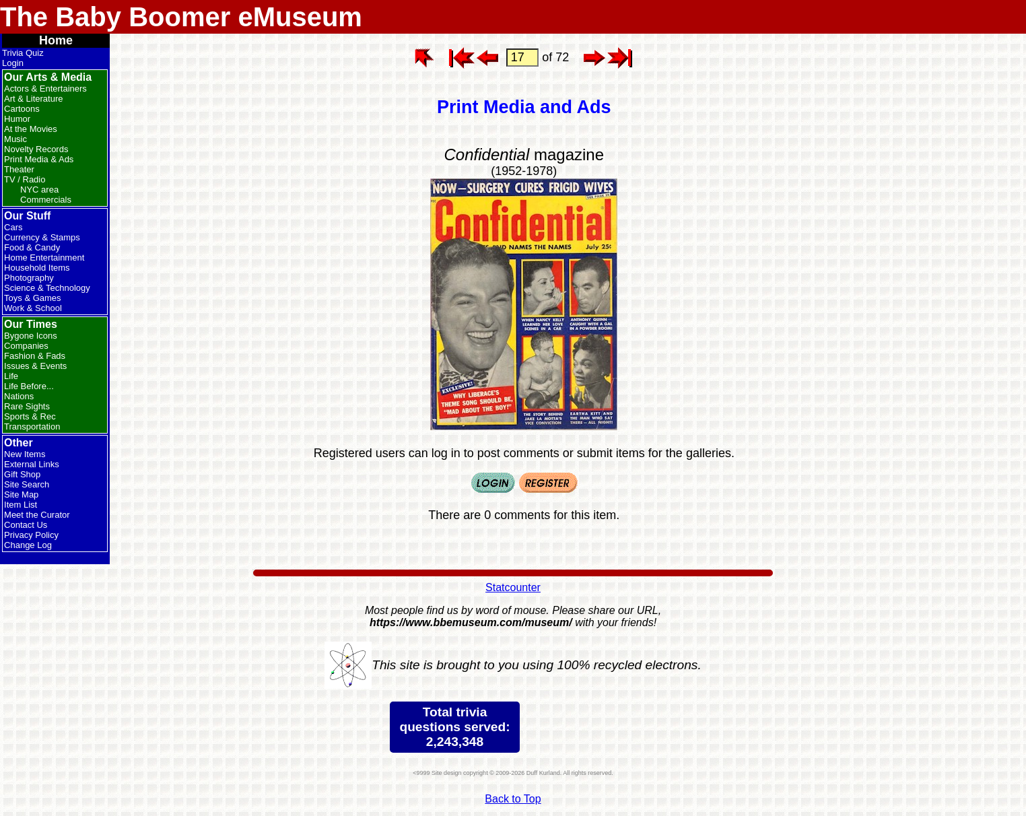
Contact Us (25, 525)
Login (13, 63)
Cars (13, 227)
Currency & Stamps (42, 237)
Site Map (21, 494)
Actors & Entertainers (45, 88)
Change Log (28, 545)
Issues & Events (35, 366)
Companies (26, 346)
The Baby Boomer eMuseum (181, 17)
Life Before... (29, 386)
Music (15, 139)
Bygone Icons (30, 336)
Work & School (33, 308)
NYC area (39, 189)
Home (56, 40)
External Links (31, 464)
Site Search (26, 484)
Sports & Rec (30, 416)
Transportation (32, 426)
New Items (24, 454)
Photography (29, 278)
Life (11, 376)
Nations (19, 396)
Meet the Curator (37, 515)
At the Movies (30, 129)
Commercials (45, 200)
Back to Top (513, 799)
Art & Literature (33, 99)
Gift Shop (22, 474)
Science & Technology (47, 288)
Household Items (37, 268)
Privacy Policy (31, 535)
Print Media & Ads (38, 159)
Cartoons (22, 109)
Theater (19, 169)
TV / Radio (24, 179)
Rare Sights (27, 406)
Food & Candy (32, 247)
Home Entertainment (44, 257)
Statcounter (513, 587)
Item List (20, 505)
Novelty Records (36, 149)
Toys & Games (32, 298)
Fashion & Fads (34, 356)
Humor (17, 119)
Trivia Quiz (23, 53)
